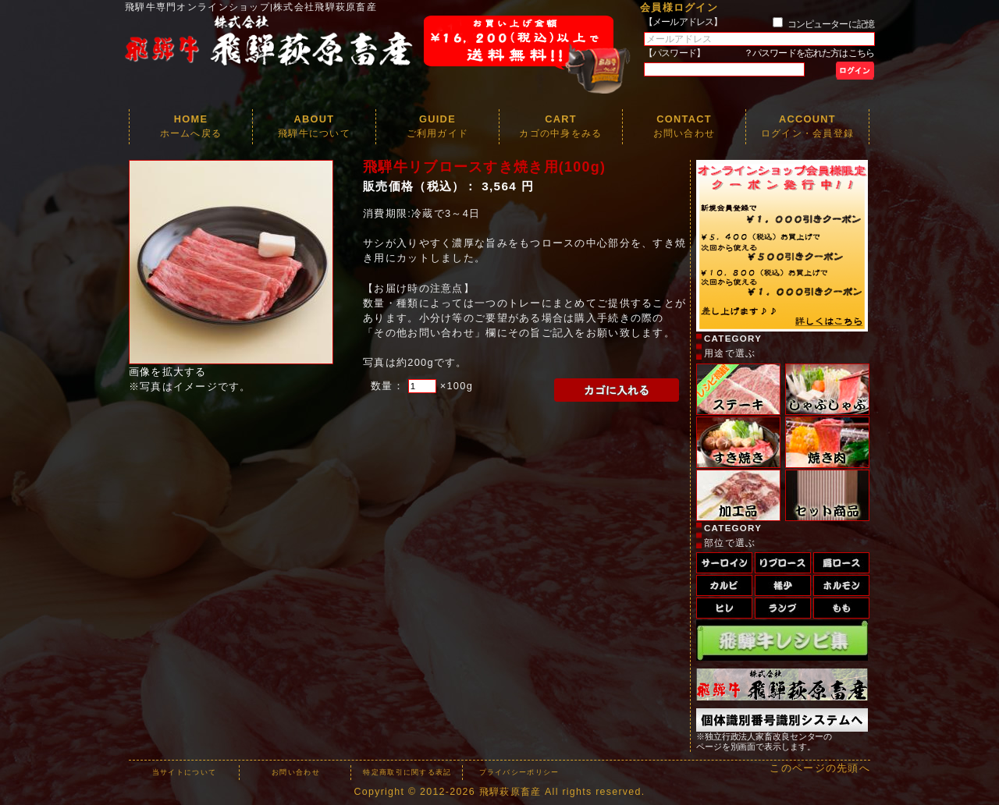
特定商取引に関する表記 (407, 772)
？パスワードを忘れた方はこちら (809, 53)
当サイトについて (184, 772)
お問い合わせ (296, 772)
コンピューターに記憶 (830, 24)
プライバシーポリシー (519, 772)
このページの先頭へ (820, 768)
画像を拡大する (168, 372)
